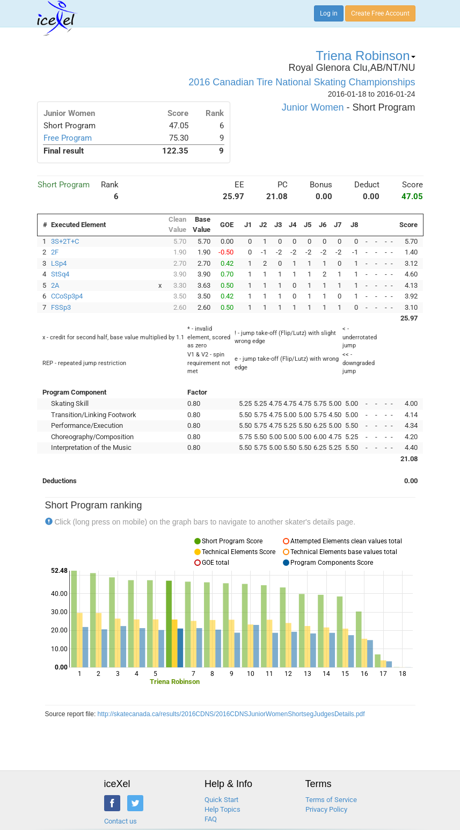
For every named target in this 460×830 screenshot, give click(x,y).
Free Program (67, 138)
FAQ (211, 819)
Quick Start (221, 800)
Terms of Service (331, 800)
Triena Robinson (365, 55)
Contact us (120, 821)
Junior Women (313, 107)
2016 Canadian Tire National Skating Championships (301, 82)
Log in (329, 13)
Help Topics (222, 809)
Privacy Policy (326, 809)
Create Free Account (380, 13)
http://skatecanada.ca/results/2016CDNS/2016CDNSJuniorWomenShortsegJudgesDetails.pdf (231, 714)
